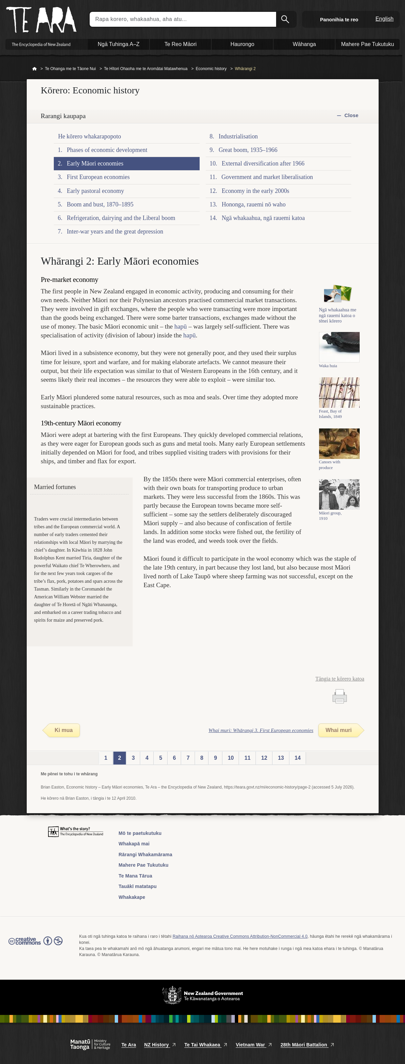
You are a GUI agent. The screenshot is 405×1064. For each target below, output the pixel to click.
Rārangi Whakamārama (146, 854)
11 (248, 758)
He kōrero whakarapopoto (89, 136)
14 (298, 758)
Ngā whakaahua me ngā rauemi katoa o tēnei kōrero (337, 318)
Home (34, 69)
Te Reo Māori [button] (180, 44)
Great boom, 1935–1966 (248, 150)
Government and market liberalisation (267, 177)
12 (264, 758)
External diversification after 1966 (263, 163)
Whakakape (132, 897)
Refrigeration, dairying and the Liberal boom (121, 218)
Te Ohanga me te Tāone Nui (70, 68)
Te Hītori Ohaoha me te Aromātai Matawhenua (145, 68)
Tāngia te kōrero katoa (339, 679)
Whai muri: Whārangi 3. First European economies (260, 730)
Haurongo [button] (242, 44)
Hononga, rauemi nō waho (254, 204)
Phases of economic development (107, 150)
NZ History (160, 1044)
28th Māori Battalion (307, 1044)
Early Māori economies (95, 163)
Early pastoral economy (95, 190)
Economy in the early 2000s (255, 190)
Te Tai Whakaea (206, 1044)
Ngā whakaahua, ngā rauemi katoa (263, 218)
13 (281, 758)
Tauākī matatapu (138, 886)
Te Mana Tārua (136, 876)
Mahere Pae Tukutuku (143, 865)
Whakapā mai (134, 843)
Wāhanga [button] (304, 44)
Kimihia (286, 19)
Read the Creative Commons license (35, 945)
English (385, 19)
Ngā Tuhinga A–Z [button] (119, 44)
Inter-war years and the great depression (115, 231)
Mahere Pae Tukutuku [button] (367, 44)
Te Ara (128, 1044)
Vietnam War (254, 1044)
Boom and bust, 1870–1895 (100, 204)
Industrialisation (238, 136)
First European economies (98, 177)
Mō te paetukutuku (140, 833)
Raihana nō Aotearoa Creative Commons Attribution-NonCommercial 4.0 (240, 936)
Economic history (211, 68)
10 (231, 758)
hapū (180, 326)
